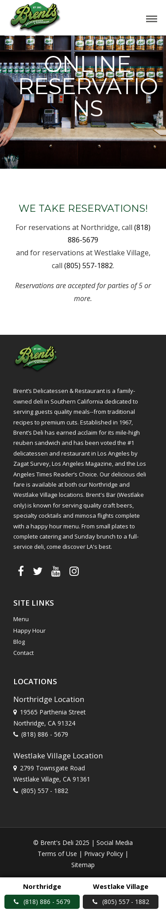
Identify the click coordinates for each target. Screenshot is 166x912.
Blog (19, 642)
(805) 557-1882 (88, 265)
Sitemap (83, 864)
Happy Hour (29, 630)
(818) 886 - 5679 (44, 734)
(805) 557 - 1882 (44, 790)
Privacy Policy (103, 853)
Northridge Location (48, 699)
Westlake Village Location (58, 755)
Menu (21, 619)
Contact (23, 653)
